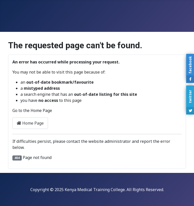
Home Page (30, 123)
